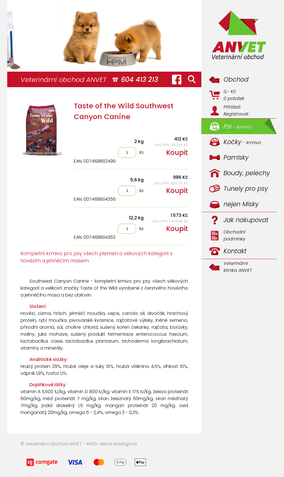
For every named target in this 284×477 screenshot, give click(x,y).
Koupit (177, 152)
